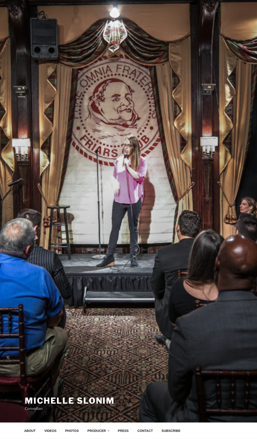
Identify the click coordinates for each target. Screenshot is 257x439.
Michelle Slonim (70, 401)
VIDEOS (50, 431)
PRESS (123, 431)
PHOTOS (72, 431)
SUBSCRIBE (171, 431)
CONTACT (145, 431)
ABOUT (30, 431)
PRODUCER (98, 431)
